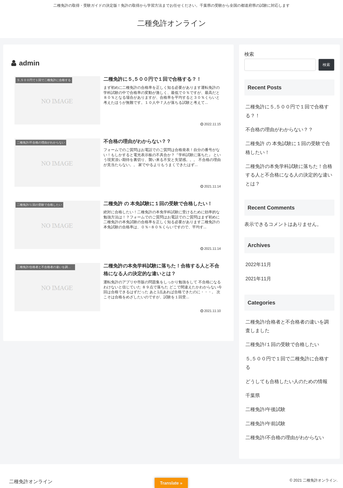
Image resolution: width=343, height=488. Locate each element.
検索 (249, 54)
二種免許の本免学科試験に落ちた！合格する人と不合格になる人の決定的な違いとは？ (288, 175)
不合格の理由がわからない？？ (279, 129)
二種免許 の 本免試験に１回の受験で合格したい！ (287, 148)
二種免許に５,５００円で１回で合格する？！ (287, 111)
